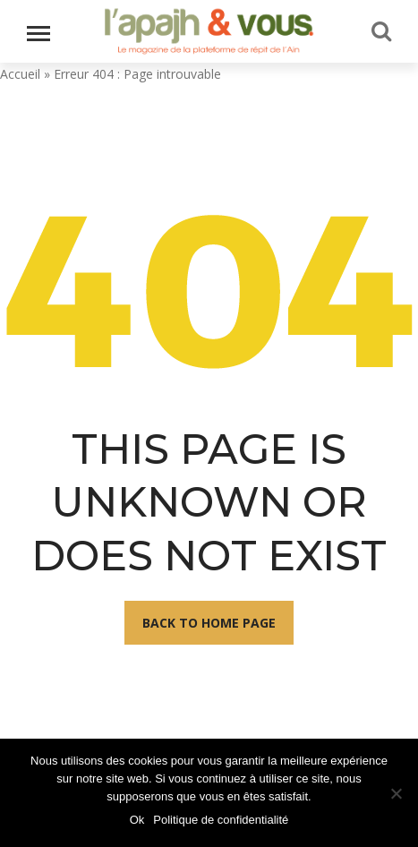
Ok (137, 819)
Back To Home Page (209, 622)
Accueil (20, 73)
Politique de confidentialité (220, 819)
